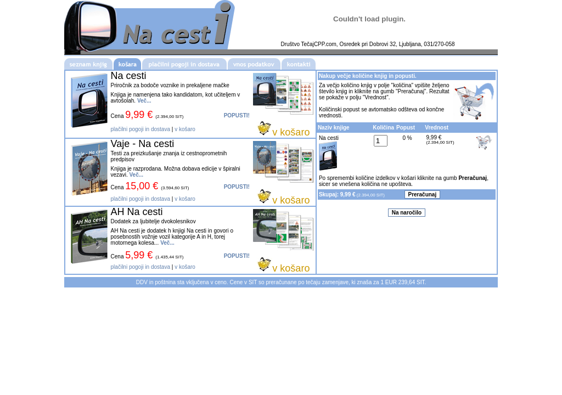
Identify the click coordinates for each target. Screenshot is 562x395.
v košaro (185, 129)
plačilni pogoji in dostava (140, 129)
